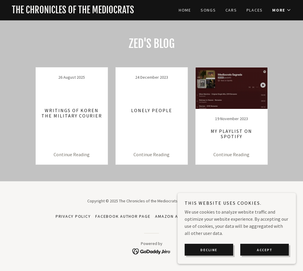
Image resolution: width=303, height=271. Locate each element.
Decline (208, 250)
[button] (281, 10)
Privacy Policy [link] (73, 216)
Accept (264, 250)
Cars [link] (231, 10)
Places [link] (254, 10)
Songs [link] (208, 10)
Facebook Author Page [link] (122, 216)
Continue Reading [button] (72, 154)
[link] (82, 11)
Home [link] (185, 10)
